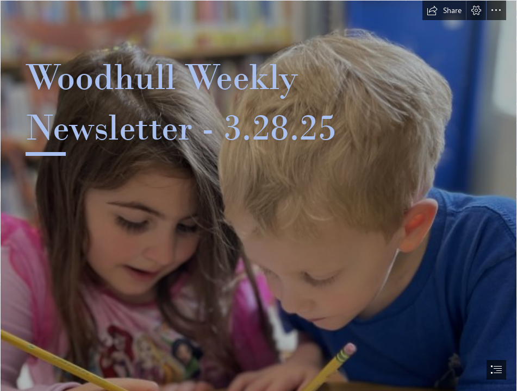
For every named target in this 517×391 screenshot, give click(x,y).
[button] (444, 10)
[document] (258, 195)
